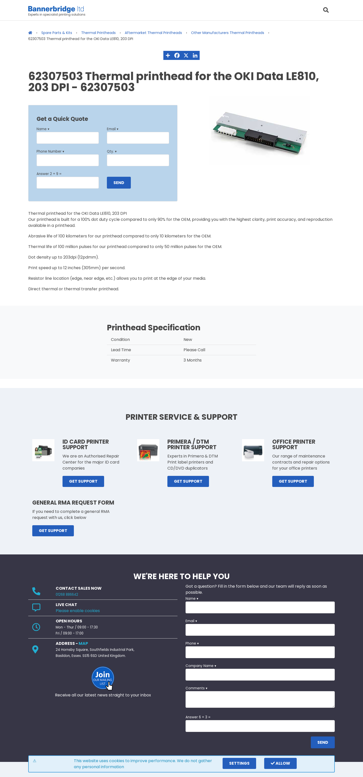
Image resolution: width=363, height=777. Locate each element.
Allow (280, 763)
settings (239, 763)
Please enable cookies (78, 611)
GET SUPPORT (83, 481)
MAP (83, 643)
